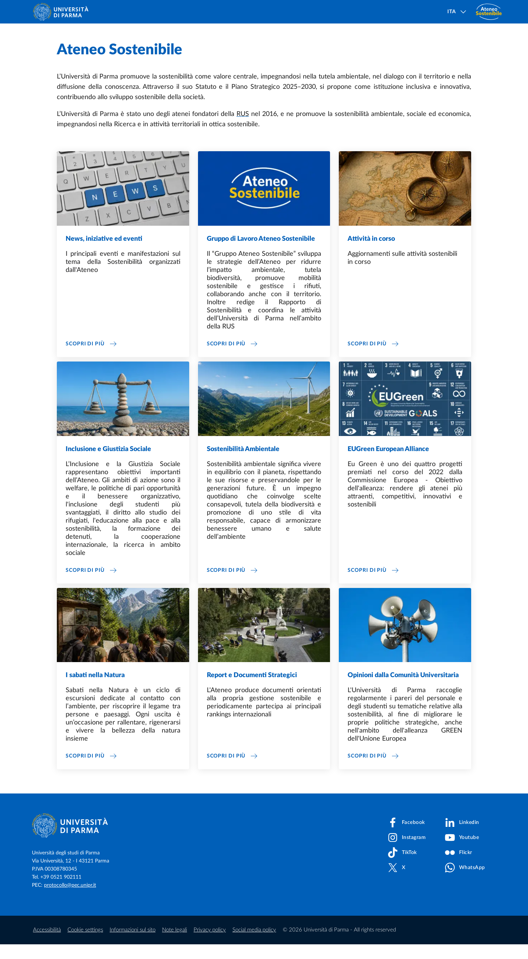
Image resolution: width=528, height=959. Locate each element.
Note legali (174, 944)
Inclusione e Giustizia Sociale (108, 464)
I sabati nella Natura (95, 690)
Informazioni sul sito (132, 944)
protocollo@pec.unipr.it (70, 899)
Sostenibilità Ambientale (243, 464)
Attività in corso (371, 253)
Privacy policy (210, 944)
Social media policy (254, 944)
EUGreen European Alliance (388, 464)
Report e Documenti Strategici (252, 690)
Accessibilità (47, 944)
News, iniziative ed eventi (104, 253)
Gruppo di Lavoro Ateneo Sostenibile (261, 253)
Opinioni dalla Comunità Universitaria (403, 690)
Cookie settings (85, 944)
